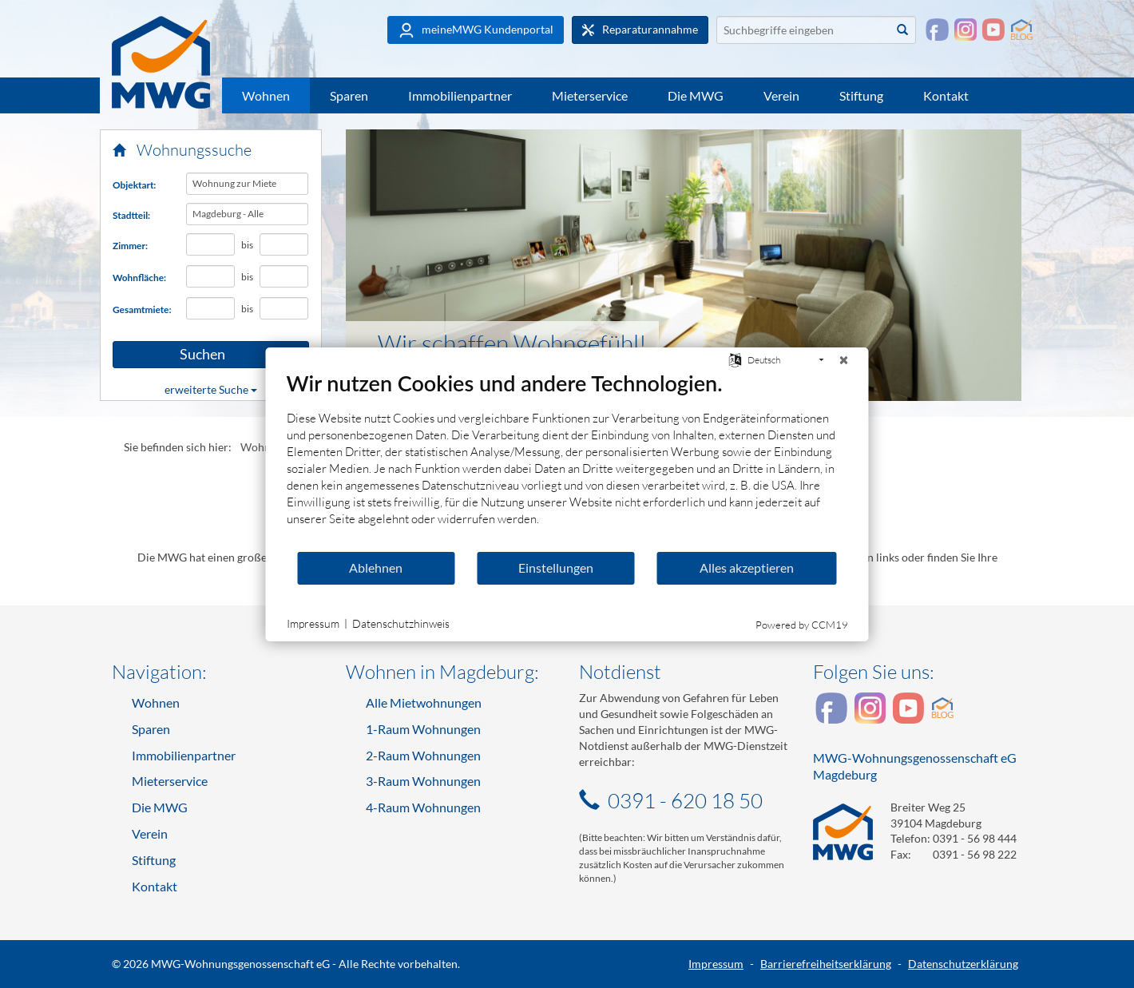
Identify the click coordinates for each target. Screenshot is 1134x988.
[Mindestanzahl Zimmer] (211, 244)
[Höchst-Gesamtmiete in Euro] (284, 308)
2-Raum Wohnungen (423, 755)
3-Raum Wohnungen (423, 780)
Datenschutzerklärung (963, 963)
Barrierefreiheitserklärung (825, 963)
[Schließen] (844, 360)
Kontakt (946, 95)
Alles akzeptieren (747, 567)
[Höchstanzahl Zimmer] (284, 244)
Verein (781, 95)
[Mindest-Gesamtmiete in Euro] (211, 308)
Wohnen (266, 95)
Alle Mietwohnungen (424, 702)
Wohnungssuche (182, 150)
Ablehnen (375, 567)
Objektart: (134, 185)
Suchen (177, 354)
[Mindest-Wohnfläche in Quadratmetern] (211, 276)
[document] (567, 460)
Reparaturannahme (640, 29)
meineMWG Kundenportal (475, 30)
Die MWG (696, 95)
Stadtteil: (131, 215)
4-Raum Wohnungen (423, 807)
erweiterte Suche (211, 389)
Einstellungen (555, 567)
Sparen (349, 95)
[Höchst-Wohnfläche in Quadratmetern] (284, 276)
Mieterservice (590, 95)
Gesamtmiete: (142, 309)
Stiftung (861, 95)
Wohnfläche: (139, 278)
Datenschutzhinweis (401, 623)
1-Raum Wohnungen (423, 728)
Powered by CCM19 (801, 624)
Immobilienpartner (460, 95)
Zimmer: (130, 246)
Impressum (715, 963)
